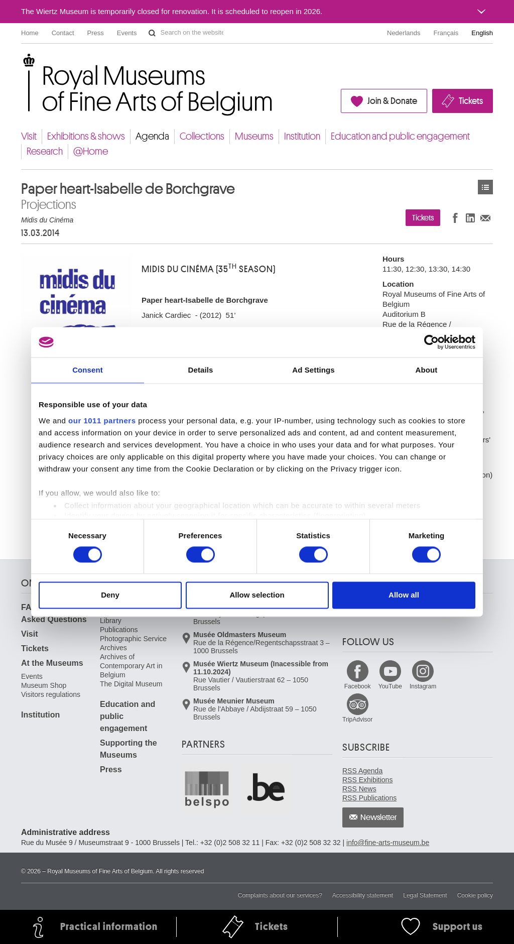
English (482, 33)
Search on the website (152, 33)
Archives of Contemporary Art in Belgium (131, 666)
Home (30, 33)
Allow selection (256, 595)
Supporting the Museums (128, 749)
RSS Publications (369, 798)
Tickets (471, 100)
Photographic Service (133, 639)
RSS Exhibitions (367, 780)
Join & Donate (392, 100)
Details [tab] (200, 370)
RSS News (359, 789)
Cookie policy (475, 895)
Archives (113, 648)
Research (45, 151)
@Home (90, 151)
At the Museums (52, 663)
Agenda (152, 136)
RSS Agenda (362, 771)
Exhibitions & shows (86, 136)
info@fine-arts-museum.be (387, 843)
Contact (63, 33)
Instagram (423, 686)
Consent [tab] (87, 370)
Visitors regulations (50, 694)
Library (110, 621)
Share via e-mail (485, 217)
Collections (202, 136)
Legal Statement (425, 895)
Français (446, 33)
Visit (29, 136)
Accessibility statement (362, 895)
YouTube (390, 686)
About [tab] (427, 370)
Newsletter (378, 817)
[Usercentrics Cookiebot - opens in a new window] (431, 341)
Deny (110, 595)
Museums (254, 136)
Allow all (404, 595)
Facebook (357, 686)
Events (127, 33)
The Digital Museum (131, 684)
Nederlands (404, 33)
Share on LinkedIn (470, 217)
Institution (302, 136)
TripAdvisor (357, 719)
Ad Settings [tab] (313, 370)
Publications (119, 630)
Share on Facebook (455, 217)
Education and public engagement (400, 136)
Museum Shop (43, 685)
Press (95, 33)
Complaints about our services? (280, 895)
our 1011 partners (102, 420)
